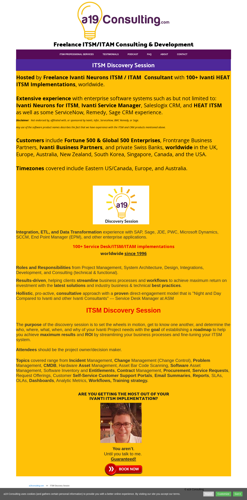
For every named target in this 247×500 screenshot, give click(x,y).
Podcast (133, 54)
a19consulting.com (36, 486)
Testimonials (111, 54)
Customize (223, 493)
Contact (182, 54)
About (164, 54)
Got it (238, 493)
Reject (208, 493)
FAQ (149, 54)
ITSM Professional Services (77, 54)
